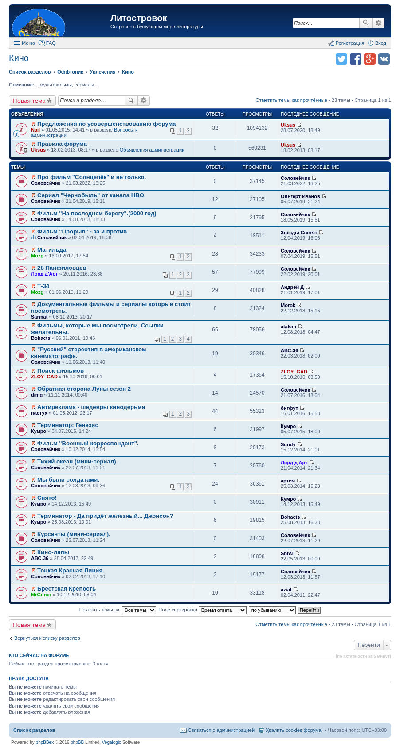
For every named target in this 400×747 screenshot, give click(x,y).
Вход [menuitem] (380, 43)
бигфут (289, 408)
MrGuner (41, 594)
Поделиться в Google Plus (370, 59)
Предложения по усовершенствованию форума (106, 124)
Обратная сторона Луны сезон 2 (84, 388)
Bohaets (40, 338)
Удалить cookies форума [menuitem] (294, 730)
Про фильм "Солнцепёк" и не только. (91, 177)
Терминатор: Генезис (67, 425)
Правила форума (62, 143)
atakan (288, 326)
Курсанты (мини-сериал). (73, 534)
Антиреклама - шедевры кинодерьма (91, 407)
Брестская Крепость (66, 588)
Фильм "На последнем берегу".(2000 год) (97, 213)
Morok (288, 305)
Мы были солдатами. (68, 479)
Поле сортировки (202, 609)
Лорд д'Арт (44, 273)
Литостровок (138, 18)
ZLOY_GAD (44, 376)
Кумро (38, 431)
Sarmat (39, 316)
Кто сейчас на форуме (39, 655)
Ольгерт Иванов (300, 196)
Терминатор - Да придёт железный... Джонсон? (105, 516)
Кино (19, 58)
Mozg (37, 255)
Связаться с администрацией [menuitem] (221, 730)
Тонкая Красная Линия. (70, 570)
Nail (35, 129)
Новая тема (29, 101)
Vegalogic (111, 742)
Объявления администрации (152, 149)
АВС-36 (289, 350)
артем (288, 480)
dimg (37, 394)
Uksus (288, 125)
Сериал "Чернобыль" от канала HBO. (91, 195)
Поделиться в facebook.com (355, 59)
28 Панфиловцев (61, 268)
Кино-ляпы (53, 552)
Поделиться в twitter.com (341, 59)
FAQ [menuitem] (51, 43)
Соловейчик (45, 183)
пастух (39, 413)
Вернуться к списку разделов (47, 638)
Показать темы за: (118, 609)
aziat (286, 589)
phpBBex (45, 742)
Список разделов (34, 730)
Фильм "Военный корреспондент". (88, 443)
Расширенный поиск (378, 23)
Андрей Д (292, 287)
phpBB (77, 742)
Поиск (366, 23)
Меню (28, 43)
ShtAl (287, 553)
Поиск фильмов (60, 370)
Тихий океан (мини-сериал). (77, 461)
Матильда (51, 249)
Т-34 (43, 286)
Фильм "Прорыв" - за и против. (83, 231)
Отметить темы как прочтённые (291, 100)
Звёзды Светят (299, 232)
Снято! (47, 497)
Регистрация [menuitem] (350, 43)
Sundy (288, 444)
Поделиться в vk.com (384, 59)
